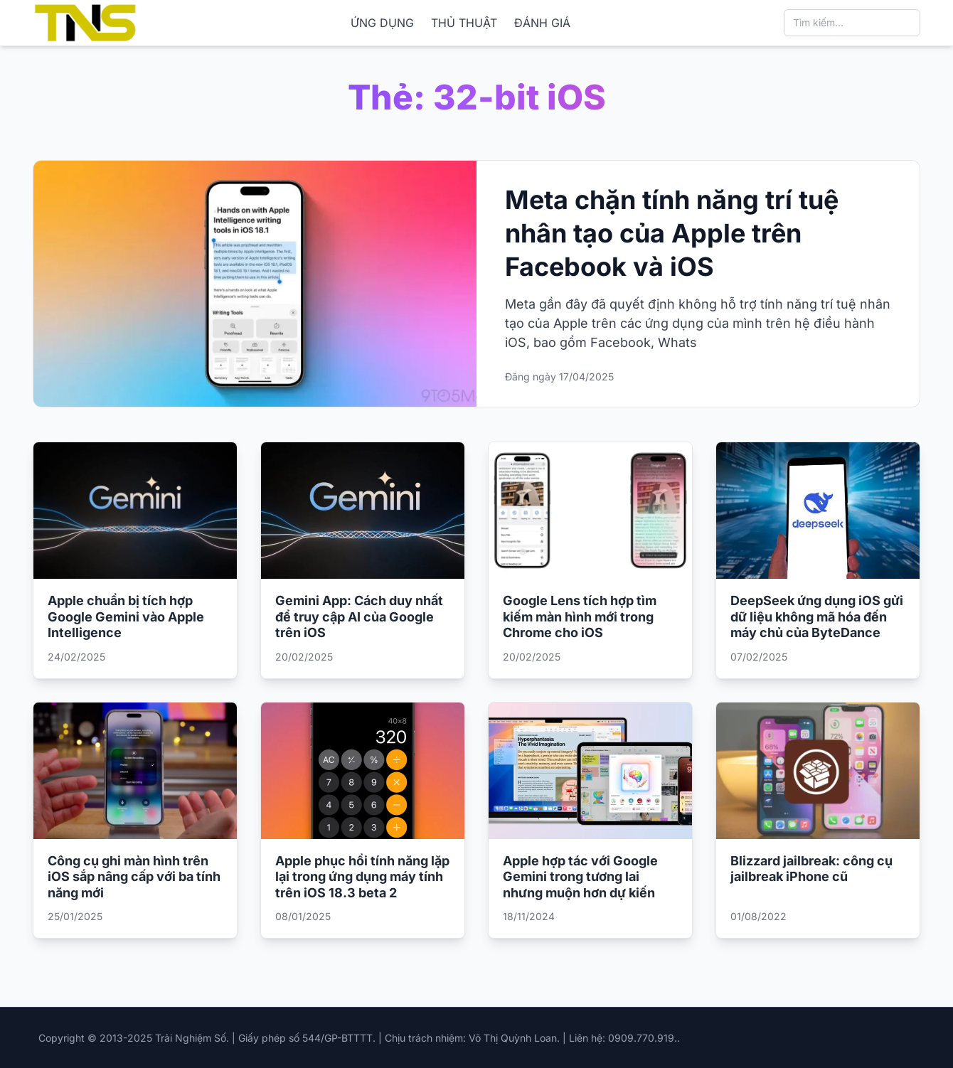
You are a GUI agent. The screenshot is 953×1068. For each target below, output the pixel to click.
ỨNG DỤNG (382, 23)
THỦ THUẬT (464, 23)
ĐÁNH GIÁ (542, 23)
